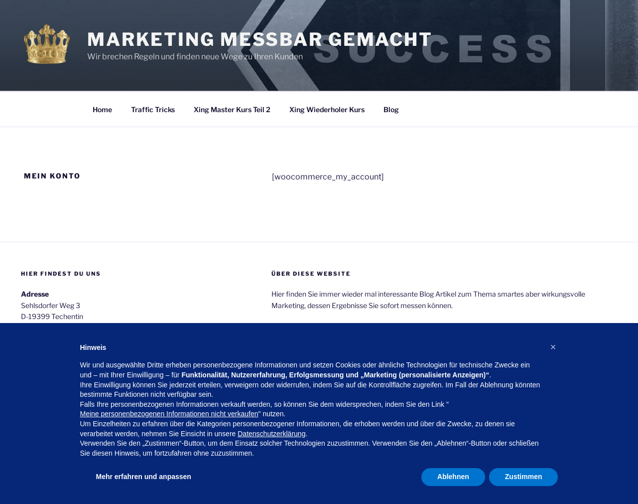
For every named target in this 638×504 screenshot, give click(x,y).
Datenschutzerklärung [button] (271, 434)
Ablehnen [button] (453, 477)
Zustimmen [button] (523, 477)
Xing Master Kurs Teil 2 (232, 109)
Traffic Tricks (153, 109)
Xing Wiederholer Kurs (327, 109)
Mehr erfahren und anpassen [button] (143, 477)
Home (102, 109)
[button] (553, 347)
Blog (391, 109)
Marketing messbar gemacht (260, 39)
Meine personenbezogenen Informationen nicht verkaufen (169, 414)
